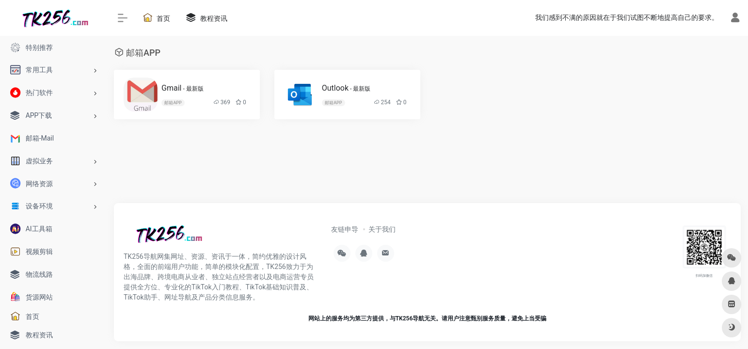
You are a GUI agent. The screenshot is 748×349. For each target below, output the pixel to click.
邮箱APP (172, 102)
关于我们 (382, 229)
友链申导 (344, 229)
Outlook (346, 88)
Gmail (182, 88)
